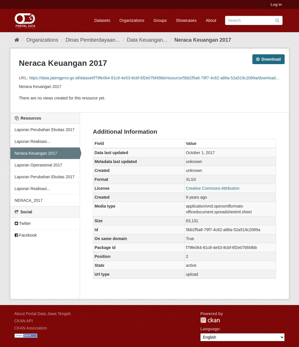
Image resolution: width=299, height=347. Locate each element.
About (211, 20)
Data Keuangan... (147, 40)
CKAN (210, 320)
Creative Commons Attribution (212, 188)
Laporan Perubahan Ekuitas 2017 (45, 129)
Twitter (23, 223)
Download (268, 59)
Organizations (131, 20)
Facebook (26, 235)
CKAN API (23, 321)
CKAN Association (30, 328)
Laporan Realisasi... (32, 141)
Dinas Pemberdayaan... (93, 40)
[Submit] (277, 20)
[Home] (16, 40)
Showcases (186, 20)
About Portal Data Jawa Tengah (42, 313)
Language (209, 329)
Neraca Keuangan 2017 (202, 40)
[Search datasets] (254, 20)
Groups (160, 20)
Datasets (102, 20)
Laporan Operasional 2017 (38, 165)
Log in (276, 4)
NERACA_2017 (29, 200)
